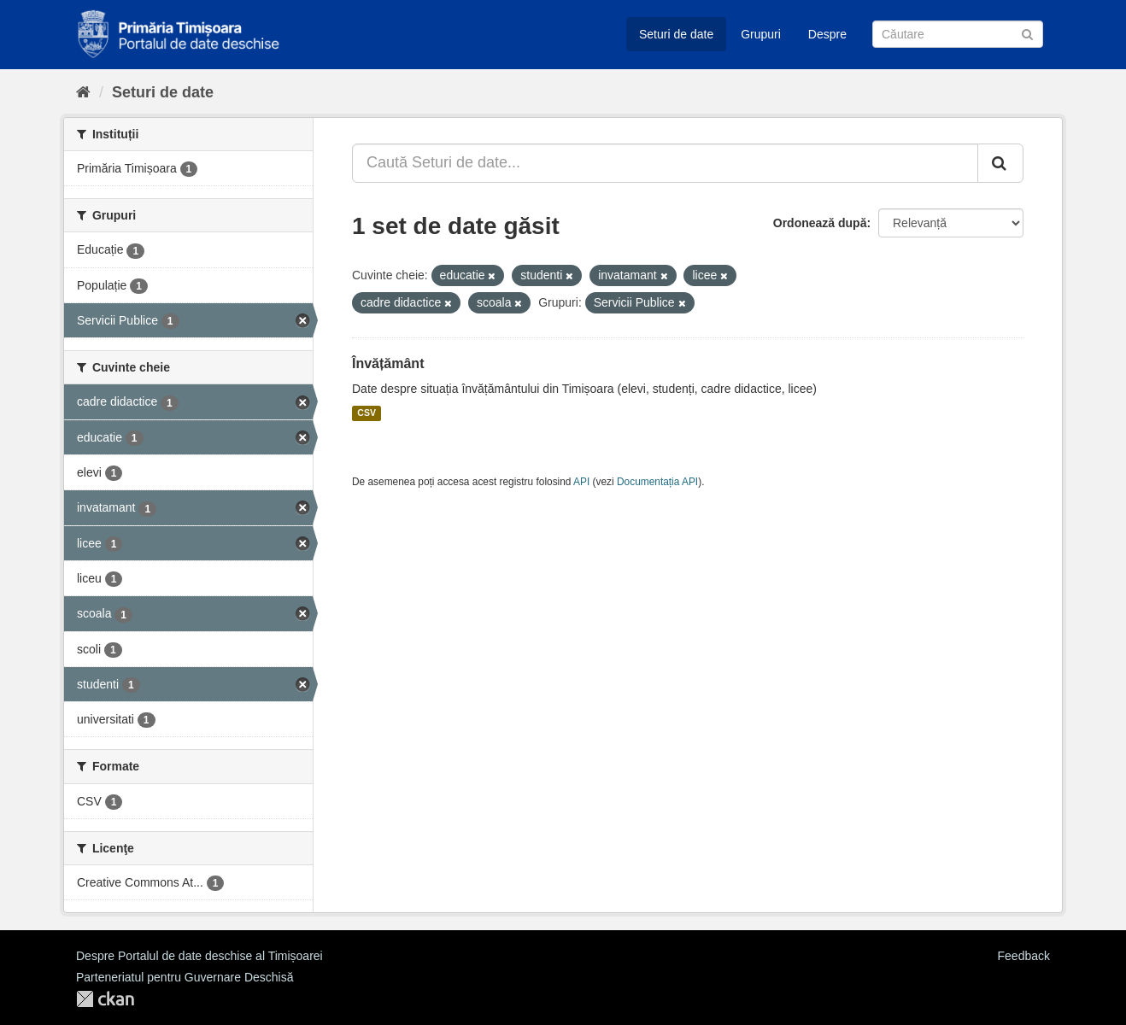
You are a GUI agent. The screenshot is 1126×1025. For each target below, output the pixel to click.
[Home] (83, 92)
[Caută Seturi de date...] (665, 163)
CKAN (105, 999)
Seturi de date (676, 34)
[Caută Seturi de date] (957, 34)
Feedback (1024, 956)
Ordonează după (820, 223)
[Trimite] (1027, 33)
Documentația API (657, 482)
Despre (827, 34)
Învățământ (388, 363)
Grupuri (761, 34)
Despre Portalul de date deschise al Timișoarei (199, 956)
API (581, 482)
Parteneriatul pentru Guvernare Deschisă (184, 977)
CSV (366, 413)
